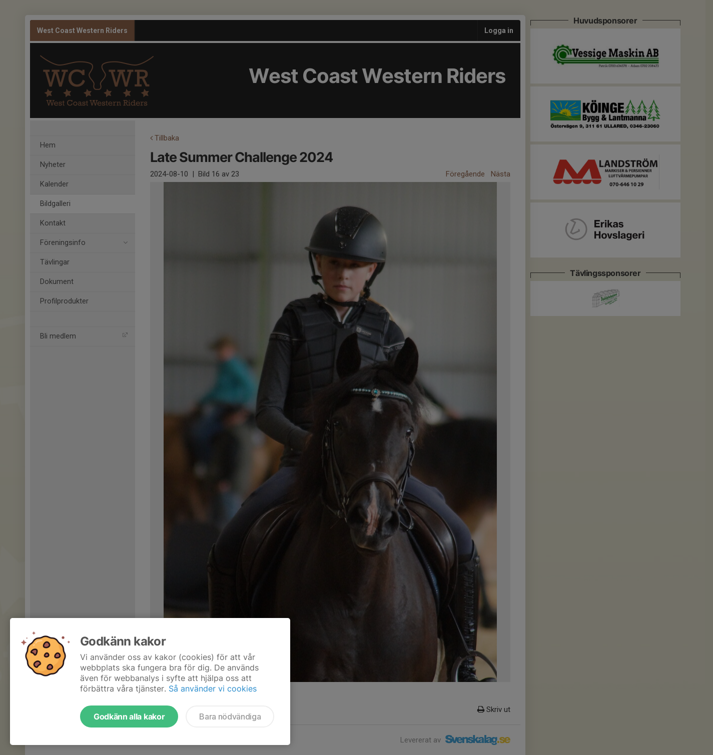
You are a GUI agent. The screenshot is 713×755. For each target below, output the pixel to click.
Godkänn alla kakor (129, 717)
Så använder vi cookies (213, 689)
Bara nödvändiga (230, 717)
